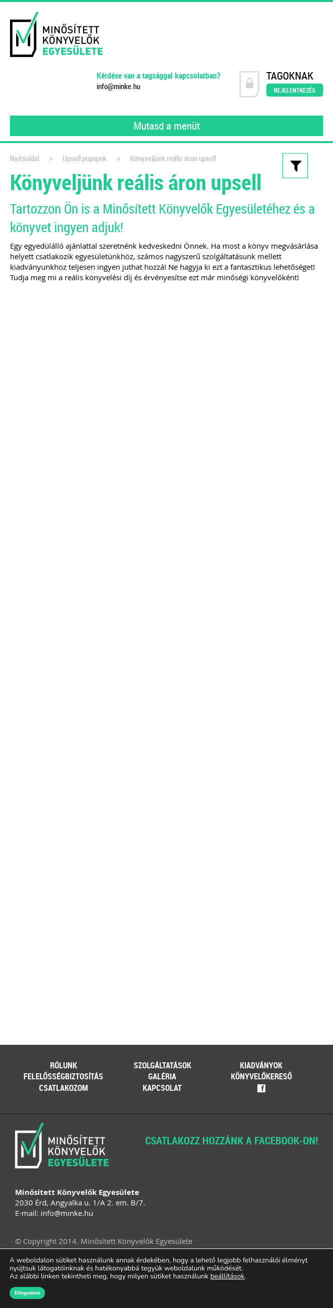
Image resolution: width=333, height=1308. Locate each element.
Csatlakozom (63, 1087)
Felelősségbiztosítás (63, 1076)
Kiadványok (261, 1065)
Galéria (162, 1076)
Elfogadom (27, 1292)
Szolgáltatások (162, 1065)
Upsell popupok (85, 158)
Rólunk (63, 1065)
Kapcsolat (162, 1087)
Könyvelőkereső (261, 1076)
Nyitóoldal (24, 158)
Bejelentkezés (294, 90)
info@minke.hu (118, 86)
